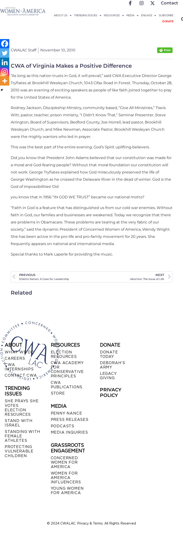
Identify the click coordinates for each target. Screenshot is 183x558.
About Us (62, 15)
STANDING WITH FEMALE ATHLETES (22, 436)
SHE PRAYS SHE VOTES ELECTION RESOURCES (21, 408)
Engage (148, 15)
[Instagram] (4, 71)
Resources (114, 15)
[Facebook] (4, 43)
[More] (4, 81)
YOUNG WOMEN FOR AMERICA (67, 490)
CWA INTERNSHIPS (19, 366)
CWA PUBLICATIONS (67, 384)
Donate (167, 21)
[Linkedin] (4, 62)
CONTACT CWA (21, 375)
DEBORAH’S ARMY (112, 365)
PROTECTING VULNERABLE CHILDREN (19, 451)
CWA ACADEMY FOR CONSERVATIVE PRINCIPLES (67, 370)
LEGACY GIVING (108, 375)
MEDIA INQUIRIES (69, 432)
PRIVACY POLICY (110, 392)
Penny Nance (66, 413)
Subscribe (166, 15)
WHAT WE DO (19, 352)
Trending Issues (87, 15)
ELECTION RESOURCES (64, 354)
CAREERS (15, 358)
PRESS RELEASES (69, 419)
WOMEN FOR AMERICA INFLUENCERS (66, 477)
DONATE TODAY (109, 354)
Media (132, 15)
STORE (58, 393)
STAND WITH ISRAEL (19, 422)
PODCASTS (62, 426)
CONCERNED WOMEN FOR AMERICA (64, 462)
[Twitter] (4, 53)
